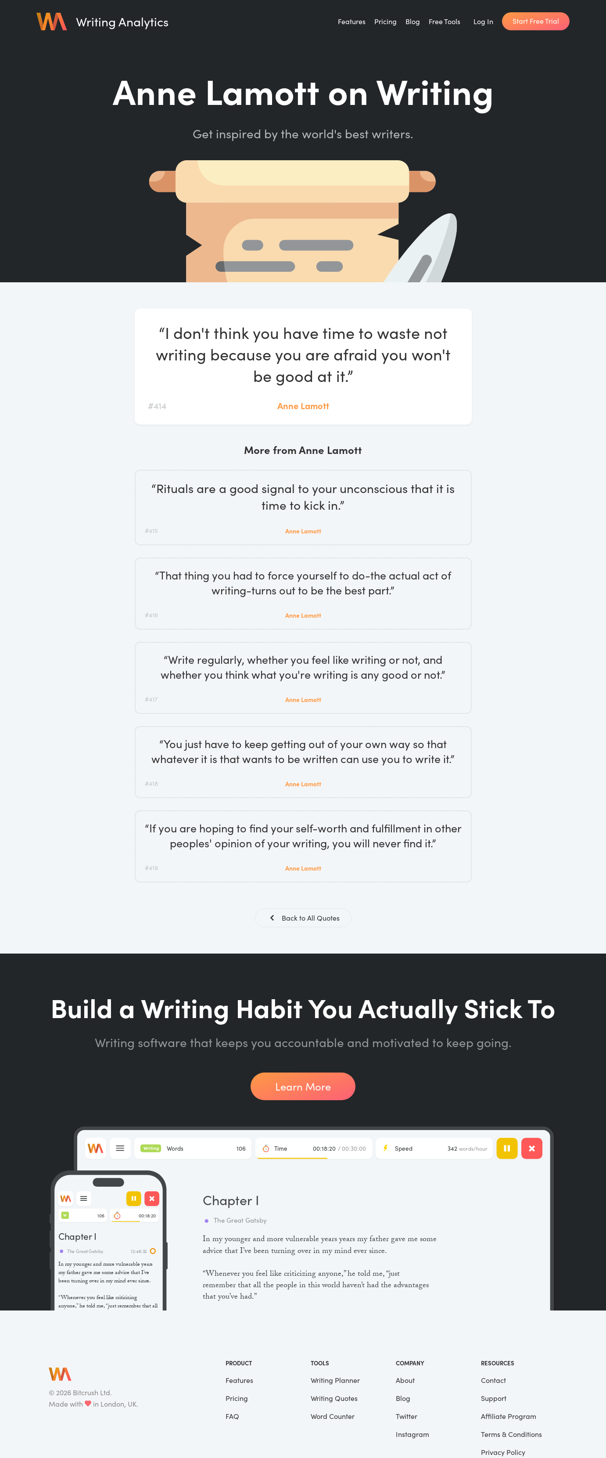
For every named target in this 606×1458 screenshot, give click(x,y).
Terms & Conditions (511, 1435)
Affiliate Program (508, 1417)
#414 (157, 405)
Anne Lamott (303, 405)
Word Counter (333, 1417)
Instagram (412, 1435)
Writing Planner (335, 1381)
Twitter (406, 1417)
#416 (151, 615)
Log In (483, 21)
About (405, 1381)
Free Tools (444, 21)
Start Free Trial (536, 20)
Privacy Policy (503, 1453)
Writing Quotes (334, 1399)
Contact (493, 1381)
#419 (151, 868)
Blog (412, 21)
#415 (151, 530)
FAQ (232, 1417)
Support (493, 1399)
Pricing (385, 21)
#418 (151, 783)
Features (352, 21)
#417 (151, 699)
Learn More (303, 1087)
